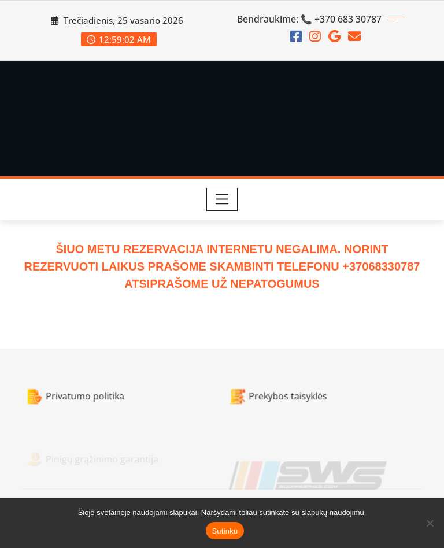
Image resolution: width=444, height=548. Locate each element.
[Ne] (429, 523)
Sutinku (225, 531)
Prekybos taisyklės (275, 399)
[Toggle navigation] (222, 199)
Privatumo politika (81, 399)
